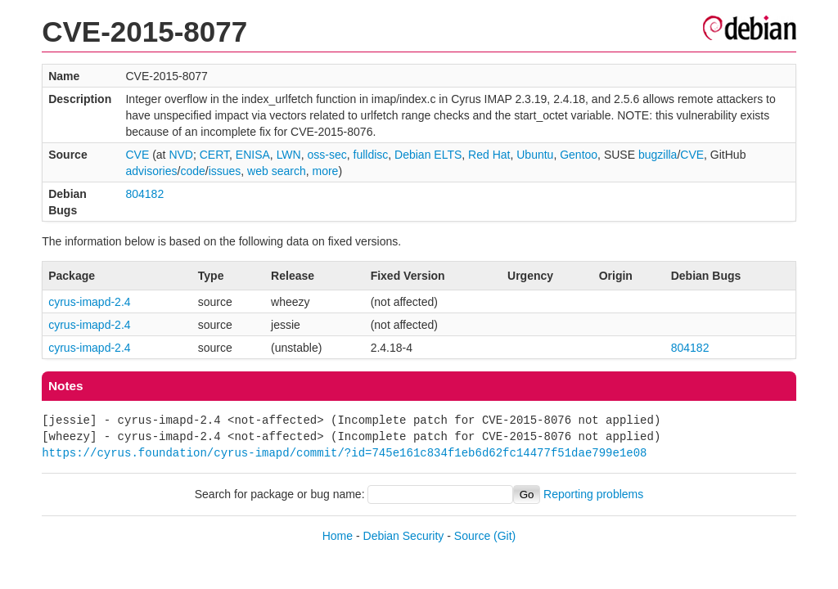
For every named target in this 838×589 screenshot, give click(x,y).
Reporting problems (593, 494)
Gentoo (578, 154)
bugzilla (657, 154)
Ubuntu (534, 154)
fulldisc (371, 154)
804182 (144, 193)
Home (337, 535)
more (325, 171)
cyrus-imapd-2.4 (89, 301)
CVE (137, 154)
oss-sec (326, 154)
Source (472, 535)
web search (276, 171)
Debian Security (403, 535)
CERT (214, 154)
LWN (289, 154)
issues (225, 171)
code (192, 171)
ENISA (253, 154)
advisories (151, 171)
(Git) (504, 535)
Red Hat (489, 154)
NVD (181, 154)
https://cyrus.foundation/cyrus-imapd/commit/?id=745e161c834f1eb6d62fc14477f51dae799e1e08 (344, 453)
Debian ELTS (428, 154)
